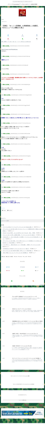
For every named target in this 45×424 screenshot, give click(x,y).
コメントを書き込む (22, 400)
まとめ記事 (25, 256)
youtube (3, 256)
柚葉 (12, 256)
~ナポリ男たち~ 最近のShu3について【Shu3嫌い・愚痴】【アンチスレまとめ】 (21, 244)
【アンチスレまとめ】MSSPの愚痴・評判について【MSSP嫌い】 (18, 250)
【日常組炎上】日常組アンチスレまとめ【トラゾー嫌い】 (16, 248)
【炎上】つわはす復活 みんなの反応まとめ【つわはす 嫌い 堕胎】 (19, 233)
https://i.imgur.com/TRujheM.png (9, 49)
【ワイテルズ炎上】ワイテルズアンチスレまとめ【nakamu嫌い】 (18, 227)
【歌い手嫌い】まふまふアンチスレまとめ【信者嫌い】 (15, 252)
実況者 (29, 256)
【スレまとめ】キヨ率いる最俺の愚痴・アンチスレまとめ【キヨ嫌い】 (19, 235)
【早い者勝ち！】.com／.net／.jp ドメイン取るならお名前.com (16, 41)
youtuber (8, 256)
